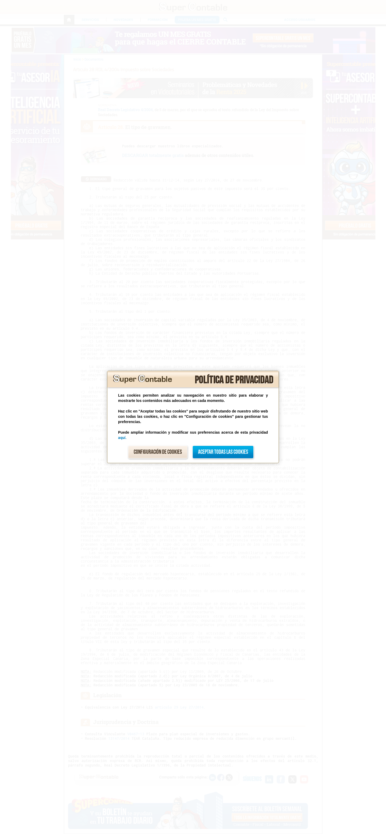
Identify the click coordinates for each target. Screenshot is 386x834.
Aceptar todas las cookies (223, 452)
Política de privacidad (234, 380)
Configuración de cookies (158, 452)
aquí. (122, 438)
